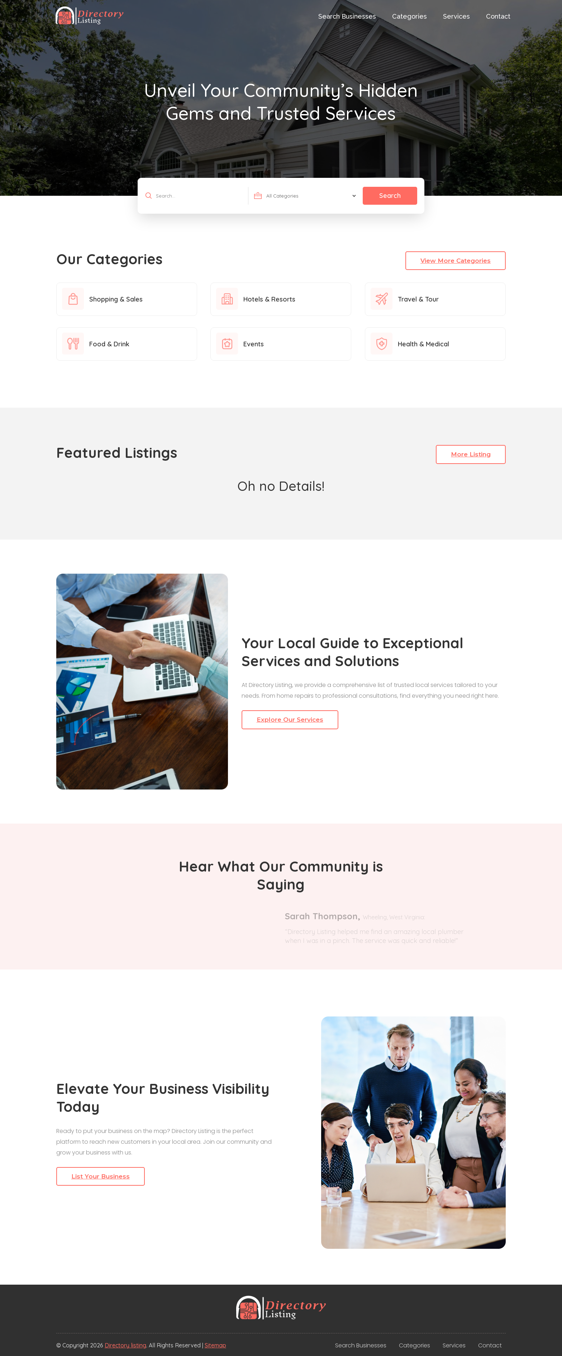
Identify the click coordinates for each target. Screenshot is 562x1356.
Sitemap (215, 1345)
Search (390, 195)
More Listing (471, 454)
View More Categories (455, 260)
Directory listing (125, 1345)
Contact (498, 16)
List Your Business (100, 1176)
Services (456, 16)
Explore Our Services (290, 719)
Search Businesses (347, 16)
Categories (409, 16)
